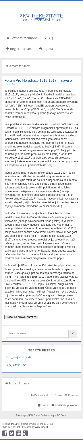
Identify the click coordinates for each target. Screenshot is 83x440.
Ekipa (43, 405)
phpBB (27, 415)
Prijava (46, 48)
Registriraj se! (18, 48)
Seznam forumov (21, 38)
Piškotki (71, 395)
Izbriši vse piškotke (65, 405)
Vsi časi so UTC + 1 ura (46, 395)
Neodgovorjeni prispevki (18, 357)
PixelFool (15, 426)
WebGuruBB (41, 426)
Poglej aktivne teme (16, 364)
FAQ (49, 38)
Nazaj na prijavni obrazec (21, 317)
